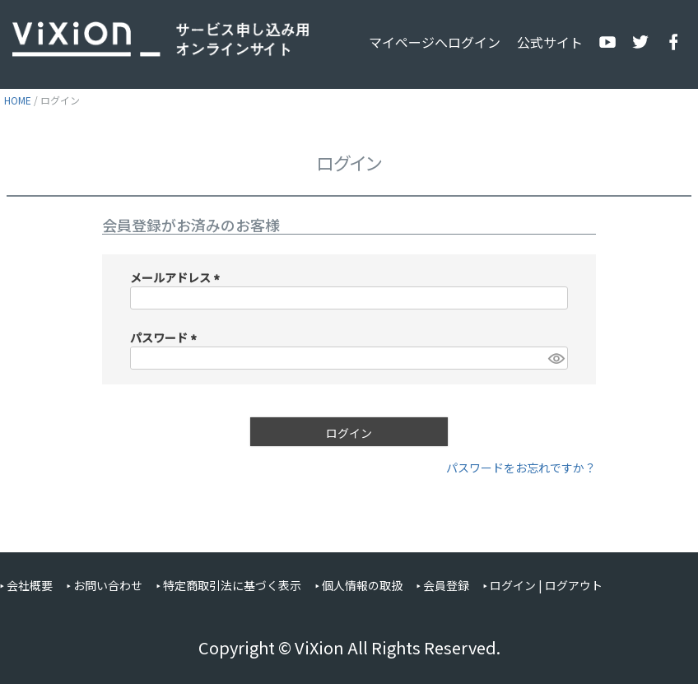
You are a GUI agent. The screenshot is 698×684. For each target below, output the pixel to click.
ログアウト (574, 585)
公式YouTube (607, 42)
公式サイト (550, 42)
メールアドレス (177, 277)
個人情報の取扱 (362, 585)
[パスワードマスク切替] (555, 358)
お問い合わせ (107, 585)
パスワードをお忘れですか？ (521, 467)
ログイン (513, 585)
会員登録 (446, 585)
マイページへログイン (434, 42)
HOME (17, 100)
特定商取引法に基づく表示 (232, 585)
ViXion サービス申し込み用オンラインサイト (160, 39)
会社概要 (30, 585)
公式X (640, 42)
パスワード (166, 337)
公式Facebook (673, 42)
